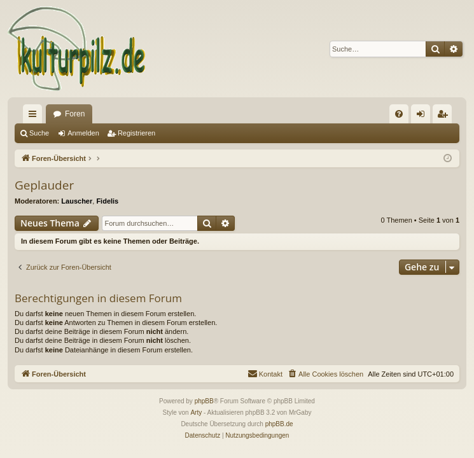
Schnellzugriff (35, 116)
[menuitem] (398, 113)
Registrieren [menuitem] (445, 116)
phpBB (204, 401)
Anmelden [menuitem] (423, 116)
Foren (75, 113)
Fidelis (107, 201)
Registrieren (136, 133)
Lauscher (76, 201)
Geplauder (44, 185)
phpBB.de (279, 423)
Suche (39, 133)
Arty (196, 412)
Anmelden (83, 133)
